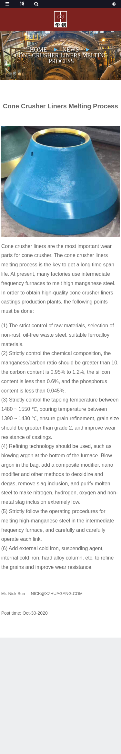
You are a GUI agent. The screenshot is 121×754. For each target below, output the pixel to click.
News (71, 50)
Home (38, 50)
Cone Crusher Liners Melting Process (61, 58)
